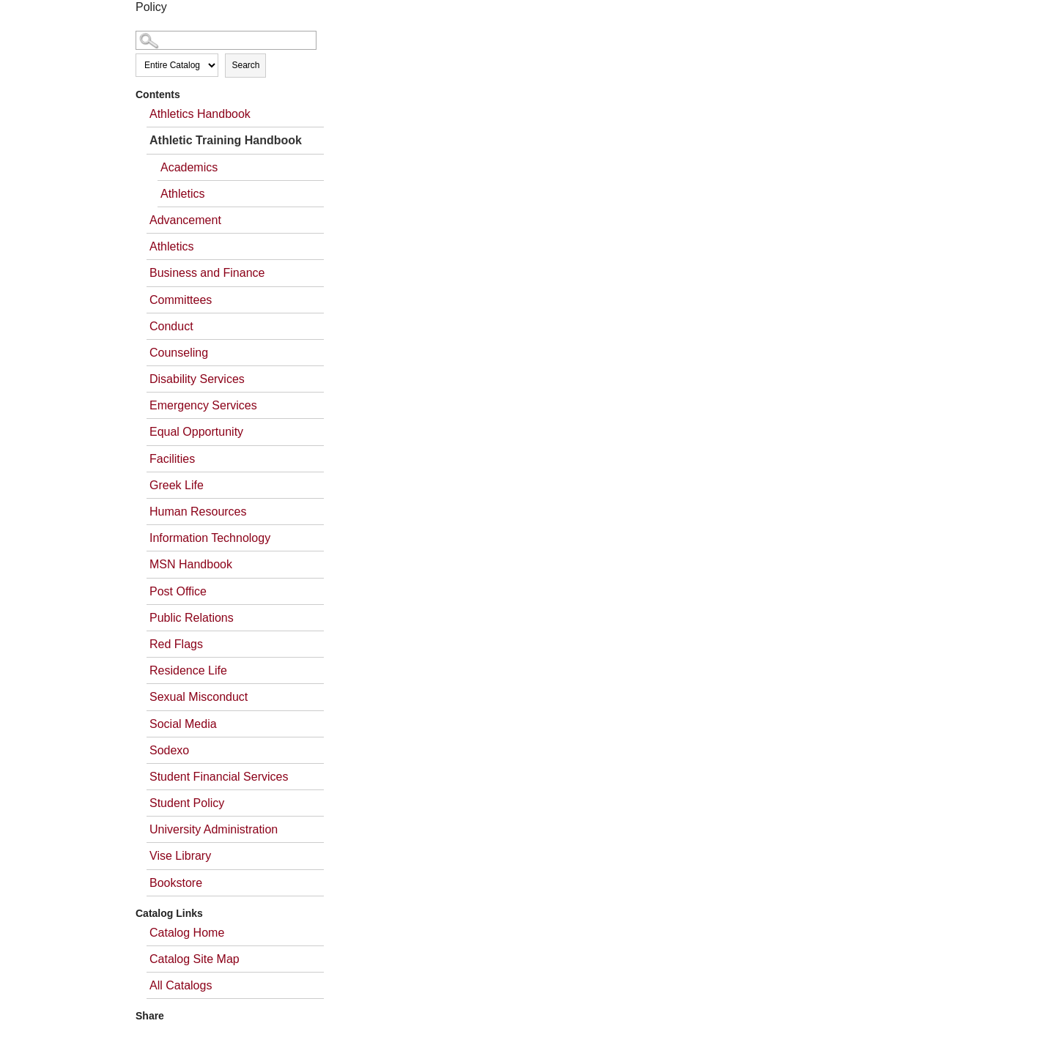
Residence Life (188, 670)
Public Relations (191, 618)
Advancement (185, 220)
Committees (180, 300)
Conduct (171, 326)
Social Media (183, 724)
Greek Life (176, 485)
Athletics (182, 193)
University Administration (213, 829)
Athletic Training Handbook (225, 140)
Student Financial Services (218, 776)
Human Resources (198, 511)
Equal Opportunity (196, 431)
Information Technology (209, 538)
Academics (189, 167)
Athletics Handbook (200, 114)
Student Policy (186, 803)
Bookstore (175, 883)
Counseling (178, 352)
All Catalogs (180, 985)
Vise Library (180, 856)
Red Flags (176, 644)
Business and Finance (206, 273)
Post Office (178, 591)
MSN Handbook (190, 564)
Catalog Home (186, 932)
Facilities (172, 459)
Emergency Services (203, 405)
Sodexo (169, 750)
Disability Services (197, 379)
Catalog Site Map (194, 959)
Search (245, 65)
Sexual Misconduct (198, 697)
